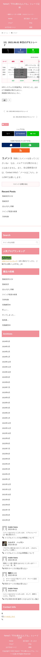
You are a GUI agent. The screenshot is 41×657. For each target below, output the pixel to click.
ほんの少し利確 (8, 206)
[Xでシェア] (8, 50)
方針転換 (5, 216)
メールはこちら (9, 616)
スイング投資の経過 (9, 211)
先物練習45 (6, 325)
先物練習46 (6, 305)
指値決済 (5, 201)
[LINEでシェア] (33, 50)
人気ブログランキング (9, 261)
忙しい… (5, 310)
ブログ (5, 124)
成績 (29, 647)
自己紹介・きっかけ (30, 641)
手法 (29, 644)
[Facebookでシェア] (20, 50)
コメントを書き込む (20, 184)
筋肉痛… (5, 320)
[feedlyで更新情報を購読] (30, 145)
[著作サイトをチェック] (11, 145)
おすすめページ (11, 647)
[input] (20, 242)
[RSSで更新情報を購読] (20, 150)
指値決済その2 (7, 196)
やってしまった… (8, 315)
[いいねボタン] (4, 100)
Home (11, 641)
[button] (37, 242)
